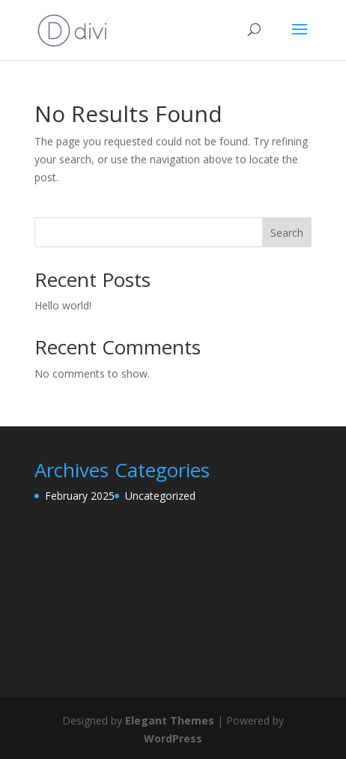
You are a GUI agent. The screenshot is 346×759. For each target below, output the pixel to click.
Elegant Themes (169, 720)
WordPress (173, 738)
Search (286, 233)
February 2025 (80, 496)
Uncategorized (160, 496)
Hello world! (62, 305)
